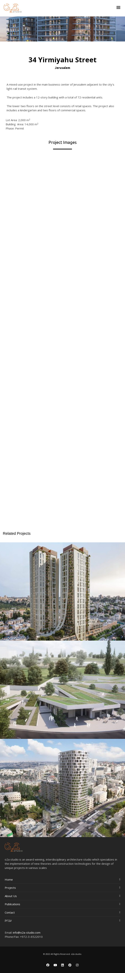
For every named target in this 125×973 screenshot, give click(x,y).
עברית (8, 920)
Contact (10, 912)
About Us (11, 896)
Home (9, 879)
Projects (10, 888)
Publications (12, 904)
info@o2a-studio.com (26, 932)
